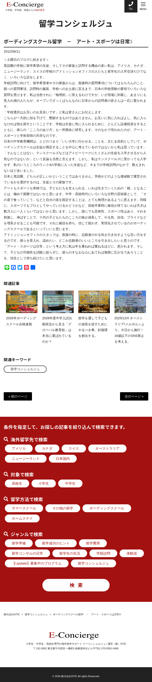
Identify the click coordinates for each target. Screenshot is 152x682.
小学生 (43, 483)
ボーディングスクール (106, 508)
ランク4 (45, 169)
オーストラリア (107, 448)
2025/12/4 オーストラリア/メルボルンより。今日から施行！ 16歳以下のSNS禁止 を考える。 (129, 334)
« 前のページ (17, 396)
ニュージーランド (26, 459)
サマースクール (24, 508)
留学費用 (93, 543)
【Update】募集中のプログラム (37, 563)
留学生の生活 (69, 553)
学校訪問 (103, 553)
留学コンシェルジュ (25, 369)
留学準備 (19, 543)
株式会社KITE (11, 614)
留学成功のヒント (56, 543)
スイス (74, 448)
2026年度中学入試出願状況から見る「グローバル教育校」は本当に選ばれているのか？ (57, 334)
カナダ (47, 448)
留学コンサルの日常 (27, 553)
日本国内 (63, 459)
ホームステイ (22, 518)
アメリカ (19, 448)
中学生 (70, 483)
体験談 (132, 553)
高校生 (17, 483)
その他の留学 (62, 508)
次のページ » (134, 396)
